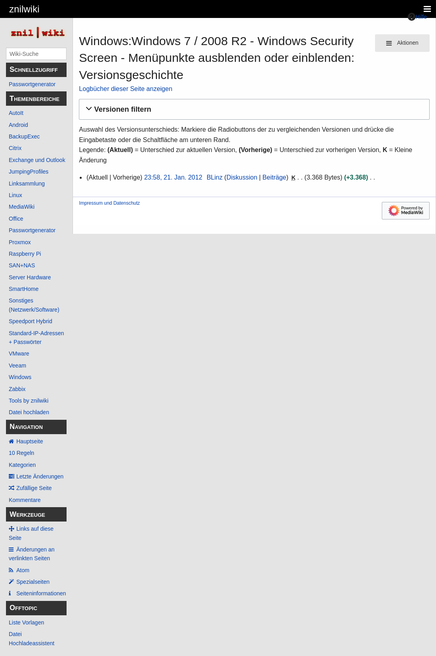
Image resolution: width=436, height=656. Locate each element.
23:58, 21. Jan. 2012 (173, 177)
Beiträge (275, 177)
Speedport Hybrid (30, 321)
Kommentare (25, 500)
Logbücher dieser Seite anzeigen (125, 88)
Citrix (15, 148)
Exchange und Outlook (37, 160)
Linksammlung (27, 183)
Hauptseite (29, 441)
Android (18, 125)
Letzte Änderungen (39, 476)
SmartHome (24, 289)
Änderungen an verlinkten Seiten (32, 553)
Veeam (17, 365)
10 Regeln (21, 453)
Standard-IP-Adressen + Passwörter (36, 337)
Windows (20, 377)
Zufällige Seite (34, 488)
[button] (253, 109)
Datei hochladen (29, 412)
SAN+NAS (22, 265)
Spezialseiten (32, 582)
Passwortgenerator (32, 84)
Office (16, 218)
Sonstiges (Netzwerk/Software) (34, 304)
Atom (22, 570)
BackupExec (24, 136)
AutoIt (16, 113)
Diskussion (241, 177)
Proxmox (20, 242)
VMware (19, 353)
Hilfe (417, 17)
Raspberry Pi (25, 254)
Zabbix (17, 389)
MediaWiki (22, 207)
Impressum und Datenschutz (109, 203)
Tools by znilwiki (29, 400)
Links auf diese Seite (31, 533)
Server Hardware (30, 277)
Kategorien (22, 465)
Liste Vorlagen (26, 622)
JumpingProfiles (29, 171)
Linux (15, 195)
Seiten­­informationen (41, 593)
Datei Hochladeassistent (31, 638)
